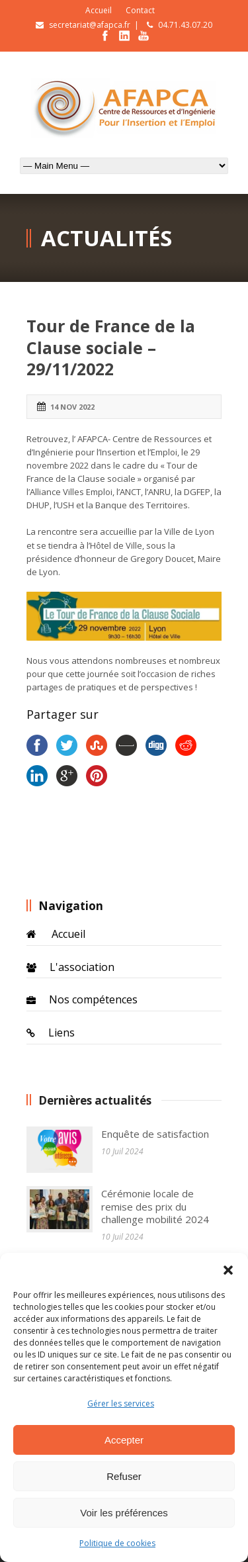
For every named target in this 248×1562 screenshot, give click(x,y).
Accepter (124, 1440)
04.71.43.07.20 (185, 24)
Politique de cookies (117, 1543)
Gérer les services (120, 1403)
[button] (228, 1269)
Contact (140, 10)
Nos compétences (93, 999)
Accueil (98, 10)
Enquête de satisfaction (155, 1133)
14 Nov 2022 (72, 407)
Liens (61, 1032)
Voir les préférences (124, 1512)
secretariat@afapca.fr (89, 24)
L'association (82, 967)
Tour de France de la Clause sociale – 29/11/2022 (110, 347)
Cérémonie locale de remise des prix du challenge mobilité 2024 (155, 1206)
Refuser (124, 1476)
